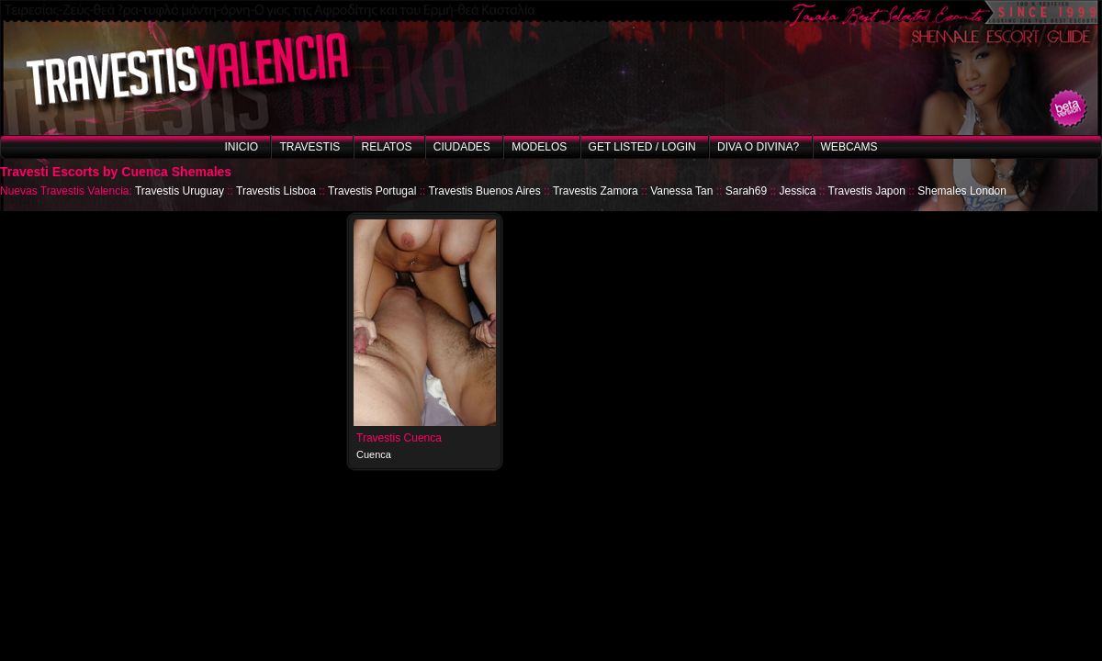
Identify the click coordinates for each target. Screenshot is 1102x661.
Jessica (797, 191)
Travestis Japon (866, 191)
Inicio (241, 146)
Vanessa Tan (681, 191)
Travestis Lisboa (276, 191)
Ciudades (461, 146)
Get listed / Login (642, 146)
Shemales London (961, 191)
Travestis (309, 146)
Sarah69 (746, 191)
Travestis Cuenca (399, 437)
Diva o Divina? (758, 146)
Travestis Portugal (372, 191)
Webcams (849, 146)
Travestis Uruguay (179, 191)
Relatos (387, 146)
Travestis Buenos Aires (484, 191)
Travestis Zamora (595, 191)
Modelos (539, 146)
